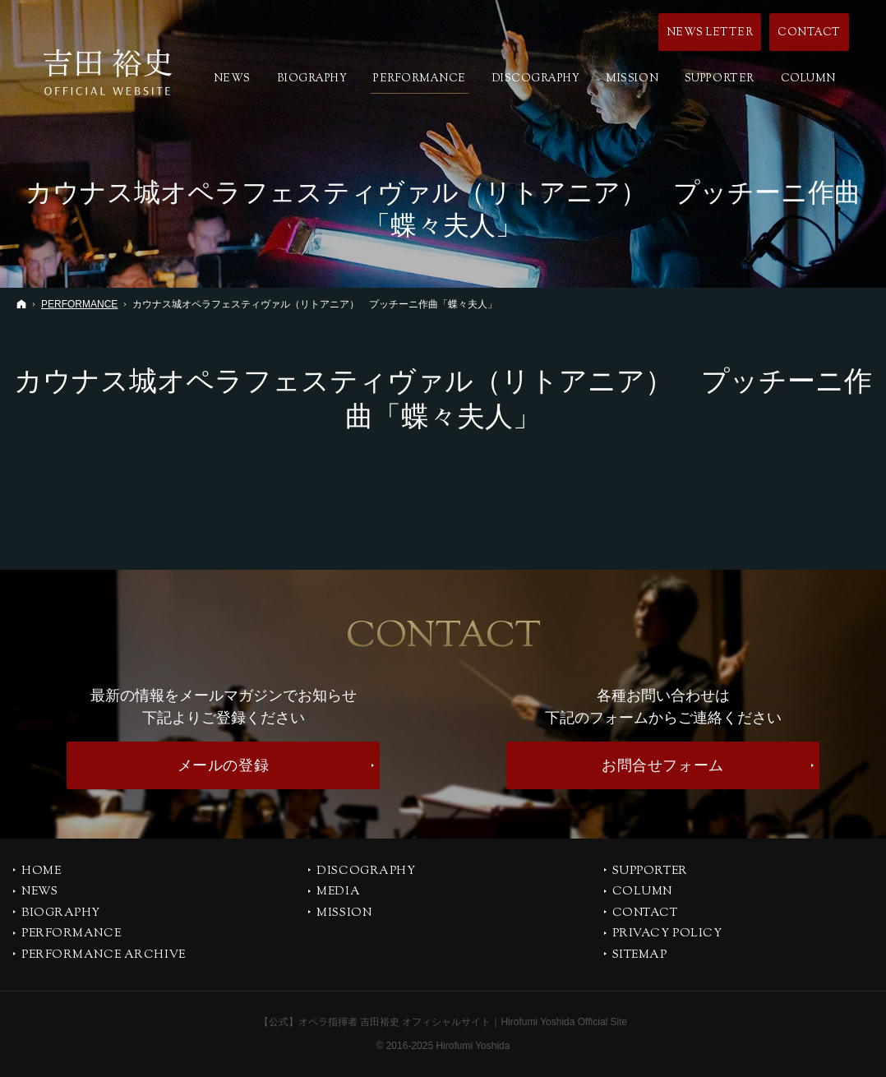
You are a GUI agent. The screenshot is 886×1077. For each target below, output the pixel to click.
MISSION (343, 914)
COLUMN (642, 892)
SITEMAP (639, 956)
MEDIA (338, 892)
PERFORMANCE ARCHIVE (103, 956)
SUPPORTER (650, 872)
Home (41, 872)
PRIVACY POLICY (667, 934)
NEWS (39, 892)
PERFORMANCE (71, 934)
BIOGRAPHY (60, 914)
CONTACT (645, 914)
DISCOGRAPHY (365, 872)
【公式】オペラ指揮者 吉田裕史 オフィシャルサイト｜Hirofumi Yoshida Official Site (443, 1022)
